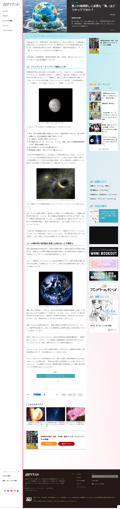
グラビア (5, 16)
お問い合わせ (50, 488)
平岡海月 (94, 194)
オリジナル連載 (7, 21)
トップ (26, 36)
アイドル (113, 194)
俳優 (93, 186)
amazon (49, 444)
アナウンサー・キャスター (107, 199)
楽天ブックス (66, 444)
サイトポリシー (41, 488)
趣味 (64, 395)
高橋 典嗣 (112, 14)
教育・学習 (72, 395)
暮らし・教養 (33, 36)
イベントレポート (8, 30)
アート (100, 186)
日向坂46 (103, 194)
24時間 (96, 88)
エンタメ (5, 11)
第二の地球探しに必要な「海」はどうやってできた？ (51, 36)
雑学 (80, 395)
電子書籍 (94, 190)
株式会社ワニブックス (30, 488)
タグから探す (7, 476)
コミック (5, 25)
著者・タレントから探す (10, 480)
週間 (110, 88)
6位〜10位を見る (103, 149)
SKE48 (93, 199)
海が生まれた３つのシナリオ (55, 376)
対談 (107, 186)
